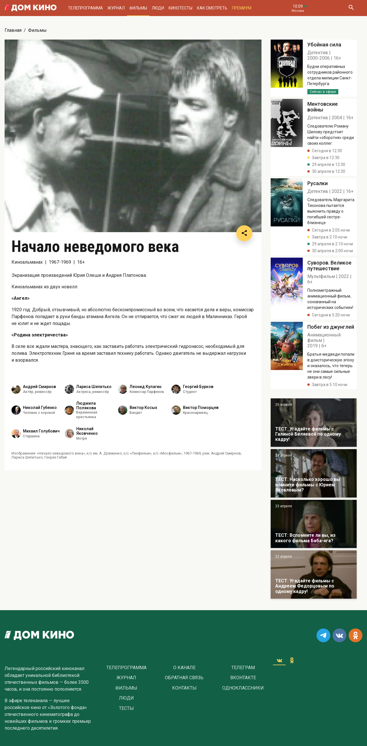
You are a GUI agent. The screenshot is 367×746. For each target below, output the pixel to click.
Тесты (126, 708)
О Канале (184, 667)
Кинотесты (180, 8)
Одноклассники (243, 688)
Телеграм (243, 667)
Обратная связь (184, 677)
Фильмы (138, 8)
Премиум (241, 8)
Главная (13, 30)
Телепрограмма (85, 8)
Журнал (116, 8)
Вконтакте (243, 677)
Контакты (184, 688)
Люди (158, 8)
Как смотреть (212, 8)
